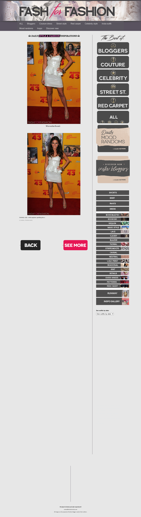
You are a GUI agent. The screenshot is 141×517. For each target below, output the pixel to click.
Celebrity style (91, 24)
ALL (21, 24)
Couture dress (45, 24)
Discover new (52, 28)
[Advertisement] (111, 345)
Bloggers (31, 24)
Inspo (39, 28)
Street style (61, 24)
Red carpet (76, 24)
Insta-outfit (106, 24)
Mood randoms (26, 28)
